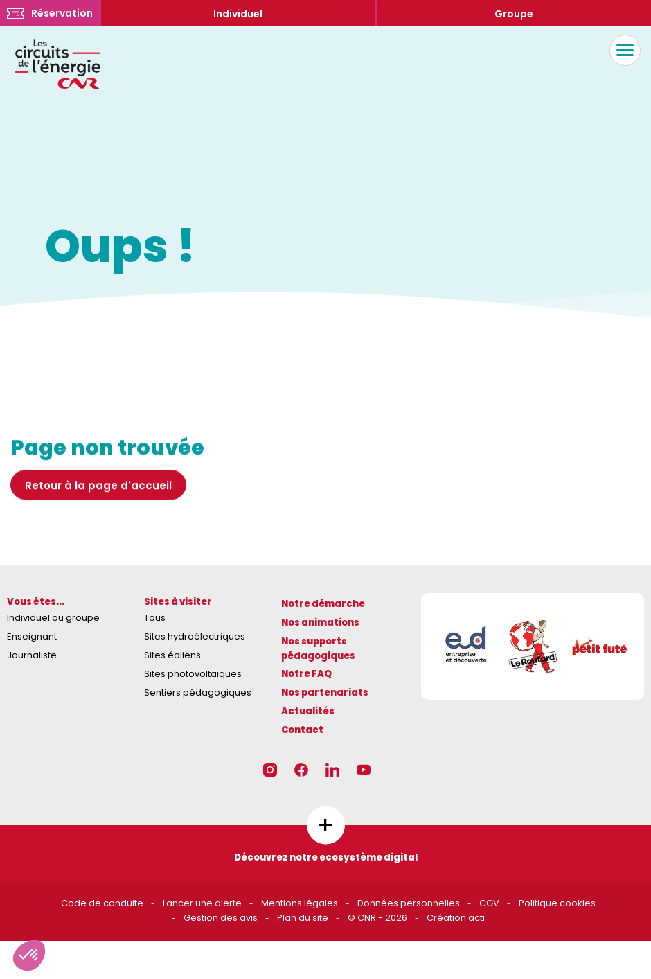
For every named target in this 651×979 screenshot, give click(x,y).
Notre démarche (323, 603)
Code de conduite (102, 903)
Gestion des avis (221, 917)
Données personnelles (408, 903)
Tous (155, 617)
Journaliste (32, 655)
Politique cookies (557, 903)
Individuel (237, 14)
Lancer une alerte (202, 903)
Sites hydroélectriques (194, 636)
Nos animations (320, 622)
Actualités (308, 711)
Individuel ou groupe (53, 617)
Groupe (513, 14)
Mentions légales (299, 903)
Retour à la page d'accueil (98, 489)
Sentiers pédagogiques (197, 692)
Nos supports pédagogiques (318, 648)
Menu (621, 50)
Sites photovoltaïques (193, 673)
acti (476, 917)
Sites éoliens (172, 655)
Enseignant (32, 636)
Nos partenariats (324, 692)
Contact (302, 730)
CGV (489, 903)
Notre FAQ (306, 673)
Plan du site (302, 917)
